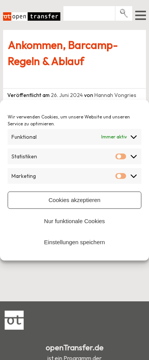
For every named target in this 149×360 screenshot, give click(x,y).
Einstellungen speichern (74, 242)
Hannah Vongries (115, 95)
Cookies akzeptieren (74, 200)
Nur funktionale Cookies (74, 221)
